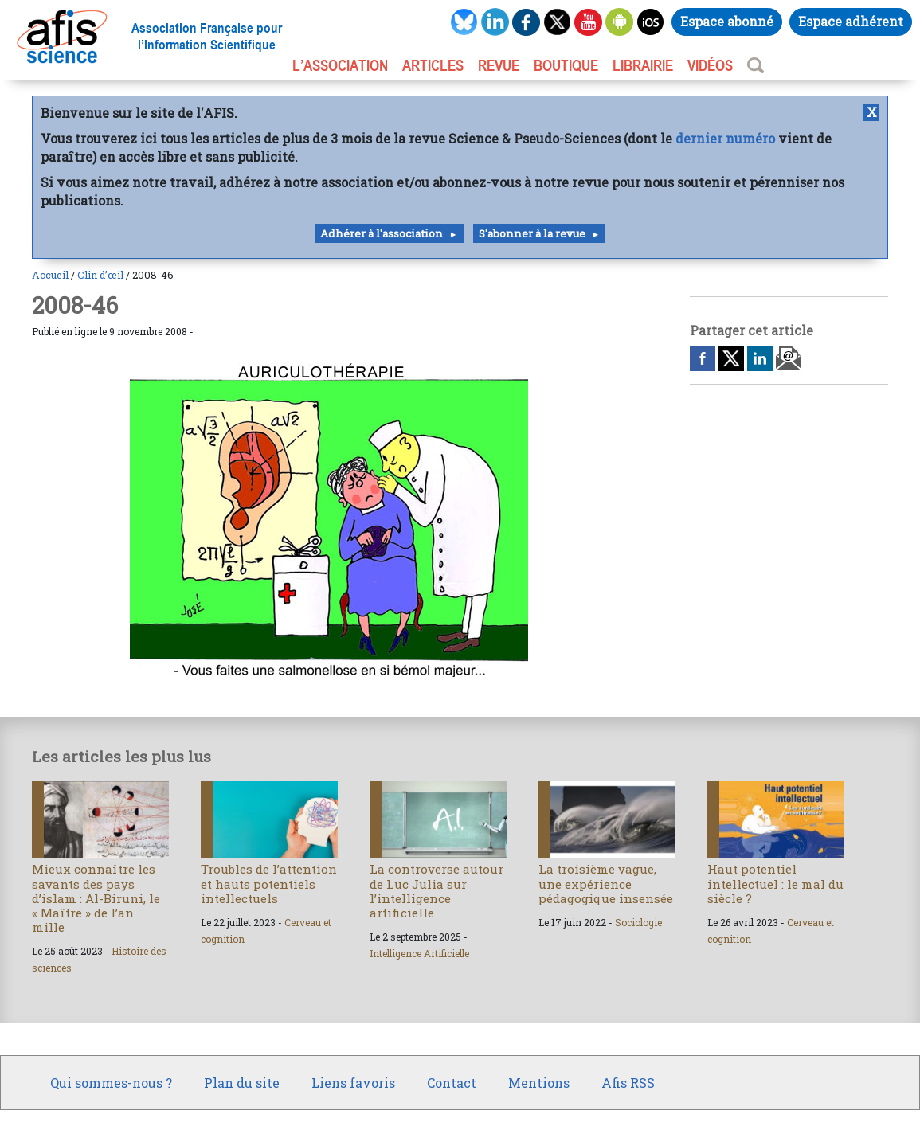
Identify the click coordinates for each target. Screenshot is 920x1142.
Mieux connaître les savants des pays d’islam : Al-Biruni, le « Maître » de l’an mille (96, 898)
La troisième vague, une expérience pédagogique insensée (605, 883)
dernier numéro (725, 138)
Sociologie (638, 922)
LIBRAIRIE (643, 65)
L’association (340, 65)
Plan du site (242, 1082)
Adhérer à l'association (381, 233)
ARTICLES (433, 65)
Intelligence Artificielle (419, 953)
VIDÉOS (710, 65)
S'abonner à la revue (532, 233)
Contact (451, 1082)
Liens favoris (353, 1082)
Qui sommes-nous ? (111, 1082)
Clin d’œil (100, 274)
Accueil (50, 274)
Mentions (539, 1082)
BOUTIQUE (566, 65)
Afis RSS (628, 1082)
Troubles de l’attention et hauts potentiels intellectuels (269, 883)
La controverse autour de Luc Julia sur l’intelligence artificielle (436, 891)
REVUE (498, 65)
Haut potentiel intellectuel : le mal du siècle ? (775, 883)
